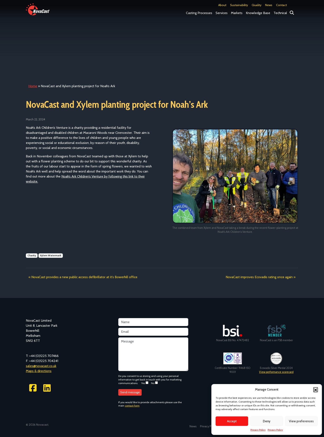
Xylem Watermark (50, 255)
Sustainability (239, 5)
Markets (236, 13)
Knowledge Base (258, 13)
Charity (32, 255)
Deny (266, 421)
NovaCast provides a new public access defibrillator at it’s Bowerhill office (84, 277)
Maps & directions (38, 371)
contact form (132, 405)
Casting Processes (199, 13)
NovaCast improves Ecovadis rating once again (259, 277)
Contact (281, 5)
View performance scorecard (276, 372)
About (222, 5)
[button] (315, 389)
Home (32, 86)
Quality (256, 5)
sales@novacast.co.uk (41, 366)
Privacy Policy (258, 429)
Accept (232, 421)
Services (222, 13)
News (268, 5)
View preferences (301, 421)
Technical (280, 13)
